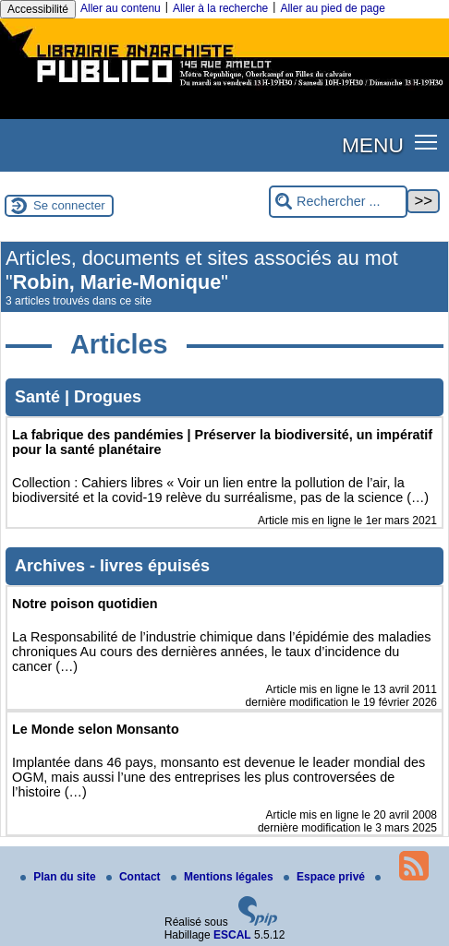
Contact (135, 876)
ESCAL (232, 934)
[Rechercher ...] (338, 202)
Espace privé (326, 876)
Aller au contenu (120, 8)
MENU (373, 145)
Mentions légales (223, 876)
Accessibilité (37, 9)
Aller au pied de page (332, 8)
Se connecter (69, 205)
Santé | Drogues (78, 397)
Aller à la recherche (220, 8)
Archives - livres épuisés (112, 566)
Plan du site (59, 876)
